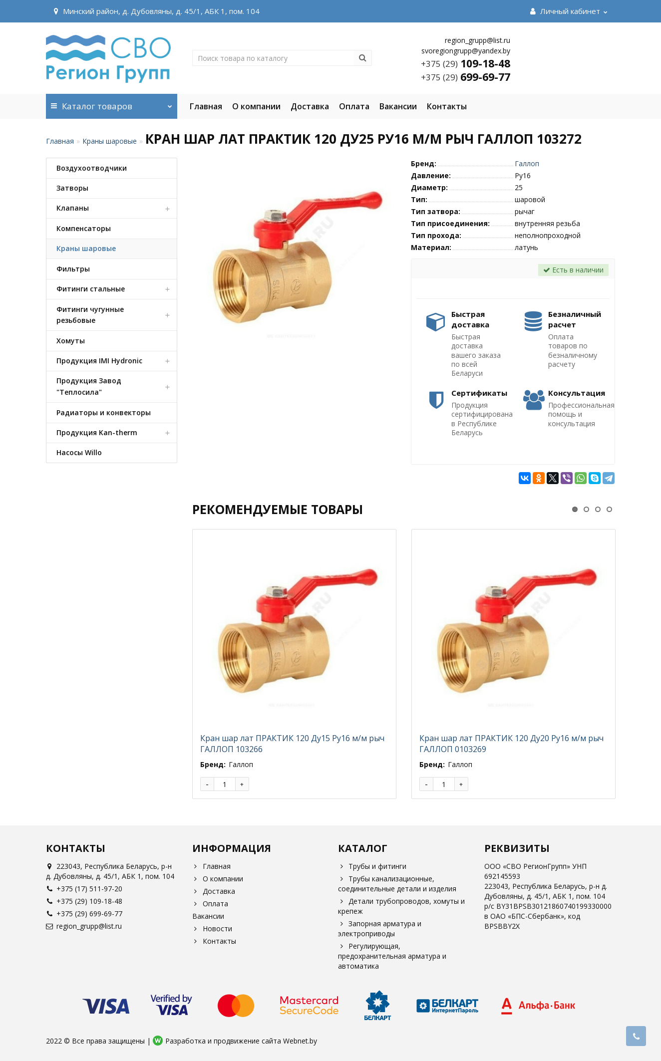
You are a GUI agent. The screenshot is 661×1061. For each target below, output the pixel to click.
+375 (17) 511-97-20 (84, 888)
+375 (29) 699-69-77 (84, 913)
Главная (206, 106)
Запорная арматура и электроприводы (379, 928)
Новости (212, 928)
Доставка (310, 106)
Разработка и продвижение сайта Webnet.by (241, 1041)
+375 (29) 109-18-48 (84, 901)
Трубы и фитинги (372, 866)
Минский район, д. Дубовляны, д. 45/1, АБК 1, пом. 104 (155, 11)
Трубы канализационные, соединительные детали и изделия (397, 883)
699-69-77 (465, 77)
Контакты (447, 106)
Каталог (111, 103)
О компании (256, 106)
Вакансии (398, 106)
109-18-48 (465, 63)
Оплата (354, 106)
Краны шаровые (109, 141)
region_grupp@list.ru (84, 926)
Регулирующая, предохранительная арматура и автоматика (392, 956)
